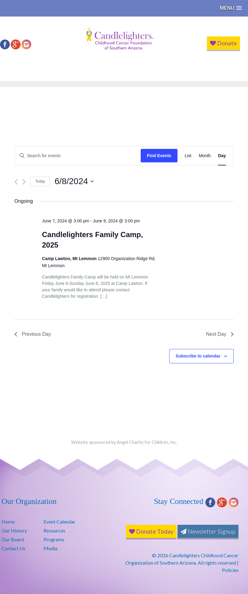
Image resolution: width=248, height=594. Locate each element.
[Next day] (24, 182)
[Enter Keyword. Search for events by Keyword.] (78, 155)
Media (50, 548)
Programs (54, 539)
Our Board (13, 539)
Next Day (220, 334)
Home (8, 521)
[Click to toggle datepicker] (74, 181)
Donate (223, 43)
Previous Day (32, 334)
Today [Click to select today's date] (40, 181)
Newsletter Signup (208, 531)
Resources (54, 530)
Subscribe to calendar (198, 356)
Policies (230, 570)
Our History (14, 530)
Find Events (159, 155)
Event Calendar (59, 521)
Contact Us (13, 548)
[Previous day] (16, 182)
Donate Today (151, 531)
